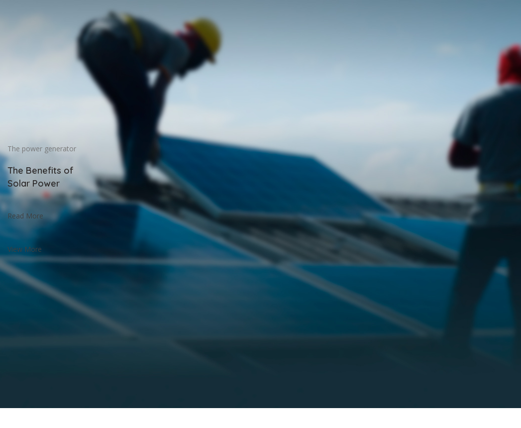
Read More (25, 215)
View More (24, 249)
